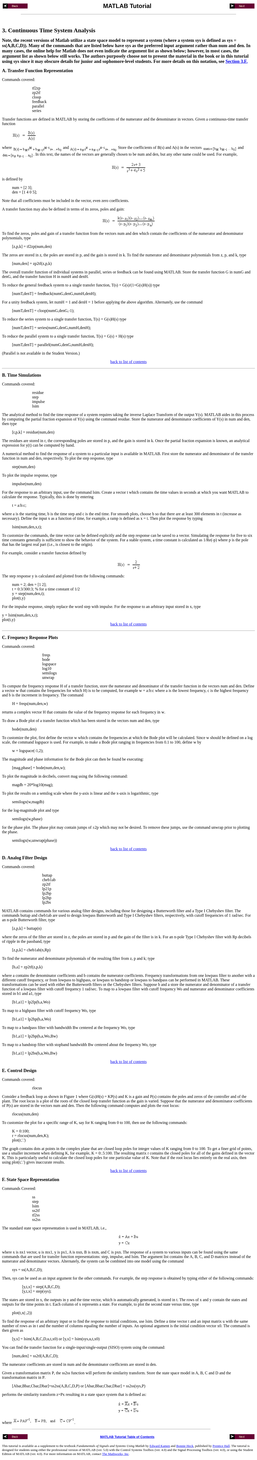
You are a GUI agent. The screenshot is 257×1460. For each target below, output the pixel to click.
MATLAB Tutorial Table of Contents (127, 1437)
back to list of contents (128, 362)
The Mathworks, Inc (115, 1454)
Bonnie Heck (184, 1446)
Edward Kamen (160, 1446)
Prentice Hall (221, 1446)
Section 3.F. (237, 61)
